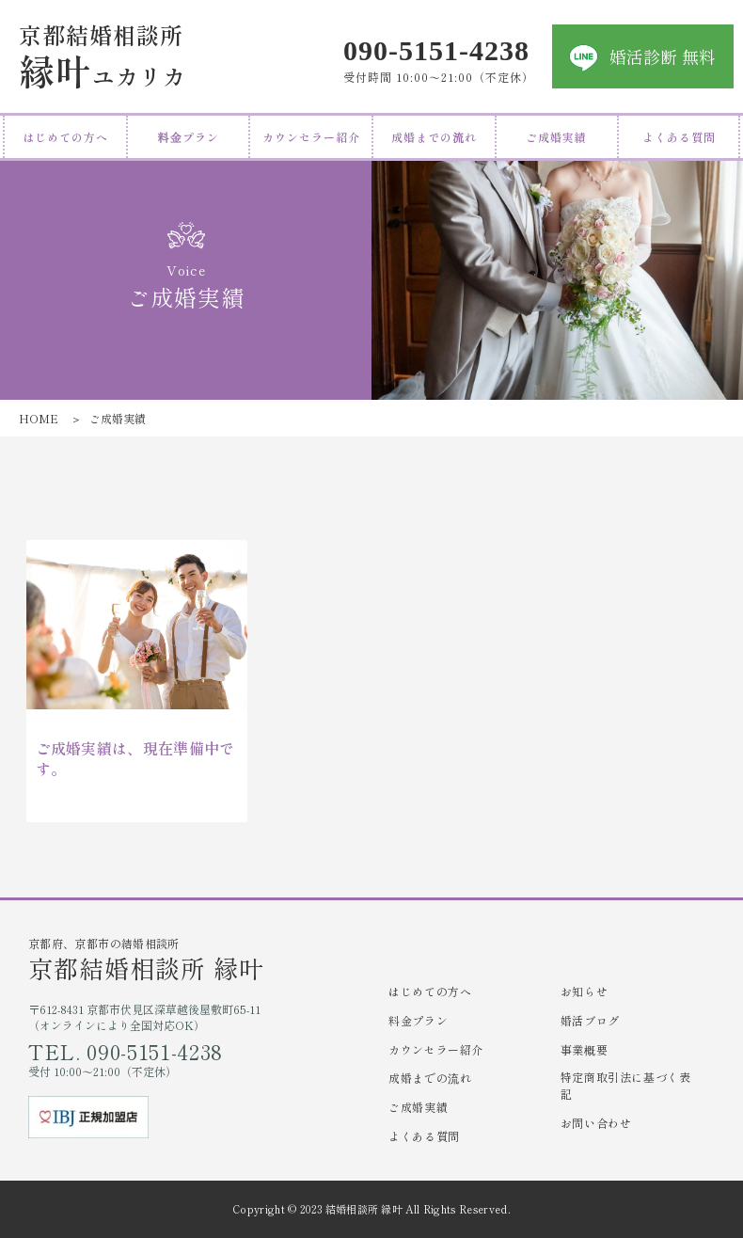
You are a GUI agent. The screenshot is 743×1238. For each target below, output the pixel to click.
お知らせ (584, 991)
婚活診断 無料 (662, 56)
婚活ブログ (590, 1020)
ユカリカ (102, 56)
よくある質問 (679, 137)
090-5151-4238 (436, 48)
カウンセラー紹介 (311, 137)
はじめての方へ (65, 137)
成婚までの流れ (434, 137)
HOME (38, 418)
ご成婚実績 (556, 137)
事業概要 (584, 1049)
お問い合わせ (596, 1123)
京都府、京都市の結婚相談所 (200, 959)
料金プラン (188, 137)
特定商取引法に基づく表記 (626, 1085)
